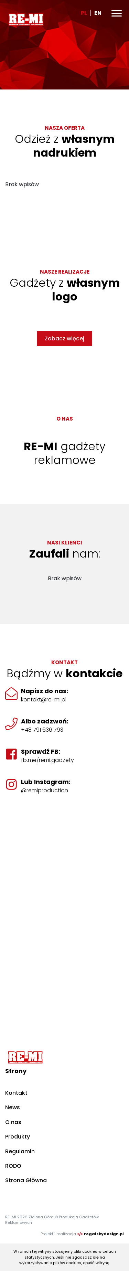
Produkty (17, 1137)
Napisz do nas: (44, 691)
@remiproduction (44, 790)
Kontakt (16, 1093)
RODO (13, 1166)
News (12, 1107)
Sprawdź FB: (40, 751)
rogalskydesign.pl (104, 1234)
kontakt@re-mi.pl (43, 699)
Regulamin (20, 1151)
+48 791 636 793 (42, 730)
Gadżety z (65, 289)
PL (84, 13)
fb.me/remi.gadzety (47, 760)
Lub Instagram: (46, 781)
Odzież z (65, 145)
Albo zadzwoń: (44, 721)
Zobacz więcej (64, 338)
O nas (13, 1122)
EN (97, 13)
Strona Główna (26, 1180)
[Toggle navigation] (116, 13)
